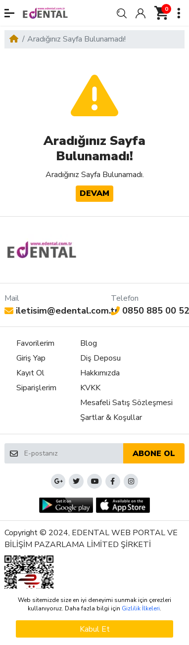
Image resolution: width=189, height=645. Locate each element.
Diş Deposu (100, 358)
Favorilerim (35, 343)
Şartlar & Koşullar (111, 417)
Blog (88, 343)
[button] (9, 13)
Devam (94, 193)
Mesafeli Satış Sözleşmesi (126, 402)
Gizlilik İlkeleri (141, 608)
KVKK (90, 387)
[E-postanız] (73, 453)
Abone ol (154, 453)
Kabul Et (95, 629)
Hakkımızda (100, 373)
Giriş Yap (31, 358)
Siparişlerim (36, 387)
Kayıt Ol (30, 373)
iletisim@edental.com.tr (61, 311)
